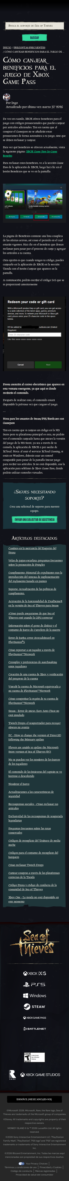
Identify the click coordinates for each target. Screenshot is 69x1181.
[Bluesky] (60, 1042)
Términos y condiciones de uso (21, 1167)
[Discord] (44, 1041)
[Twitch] (23, 1041)
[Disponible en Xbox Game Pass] (34, 1018)
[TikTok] (52, 1042)
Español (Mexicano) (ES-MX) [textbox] (34, 1099)
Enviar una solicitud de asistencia (34, 519)
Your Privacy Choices (36, 1163)
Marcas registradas (45, 1171)
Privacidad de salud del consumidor (34, 1174)
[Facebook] (8, 1041)
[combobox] (34, 26)
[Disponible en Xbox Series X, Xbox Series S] (34, 974)
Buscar (34, 37)
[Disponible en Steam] (34, 1007)
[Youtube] (34, 1041)
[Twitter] (15, 1041)
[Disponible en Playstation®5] (34, 985)
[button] (34, 1099)
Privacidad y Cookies (50, 1167)
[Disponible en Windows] (34, 996)
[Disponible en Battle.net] (34, 1029)
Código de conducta (21, 1171)
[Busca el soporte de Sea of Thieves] (35, 26)
